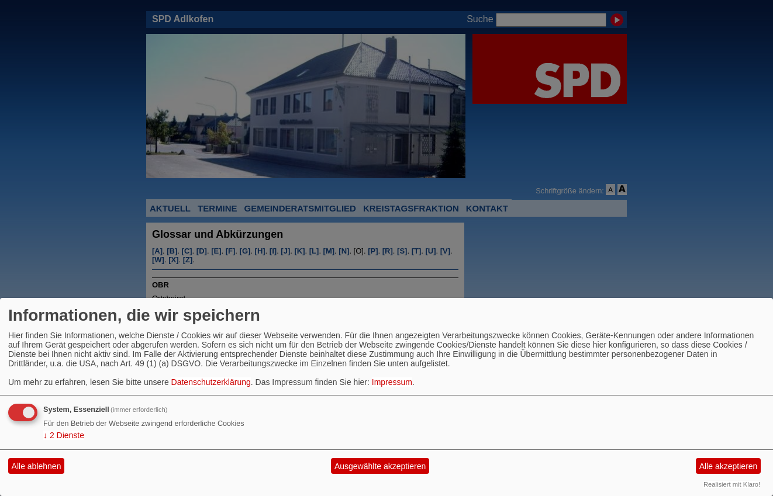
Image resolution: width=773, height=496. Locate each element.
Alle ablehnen (36, 466)
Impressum (392, 382)
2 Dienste (63, 435)
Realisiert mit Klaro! (731, 484)
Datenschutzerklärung (211, 382)
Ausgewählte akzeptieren (380, 466)
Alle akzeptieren (728, 466)
